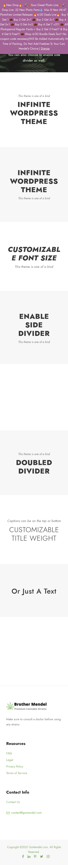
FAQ (9, 753)
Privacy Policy (14, 766)
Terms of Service (16, 773)
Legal (9, 760)
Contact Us (13, 802)
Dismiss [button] (45, 49)
